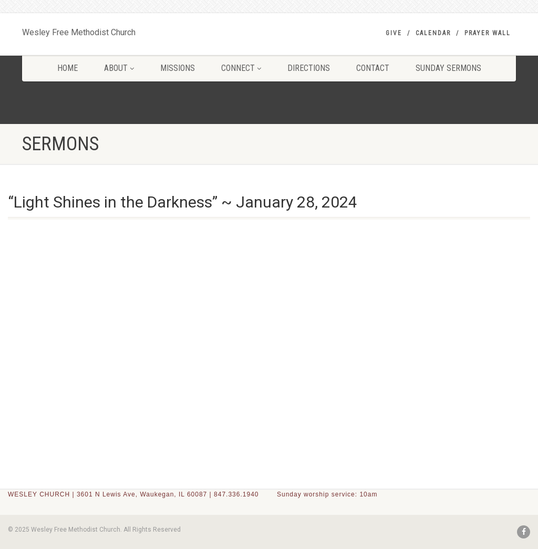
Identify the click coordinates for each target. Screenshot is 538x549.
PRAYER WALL (487, 33)
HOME (67, 68)
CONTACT (372, 68)
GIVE (394, 33)
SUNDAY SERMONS (448, 68)
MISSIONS (177, 68)
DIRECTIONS (308, 68)
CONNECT (241, 68)
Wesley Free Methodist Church (79, 30)
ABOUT (119, 68)
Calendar (433, 33)
